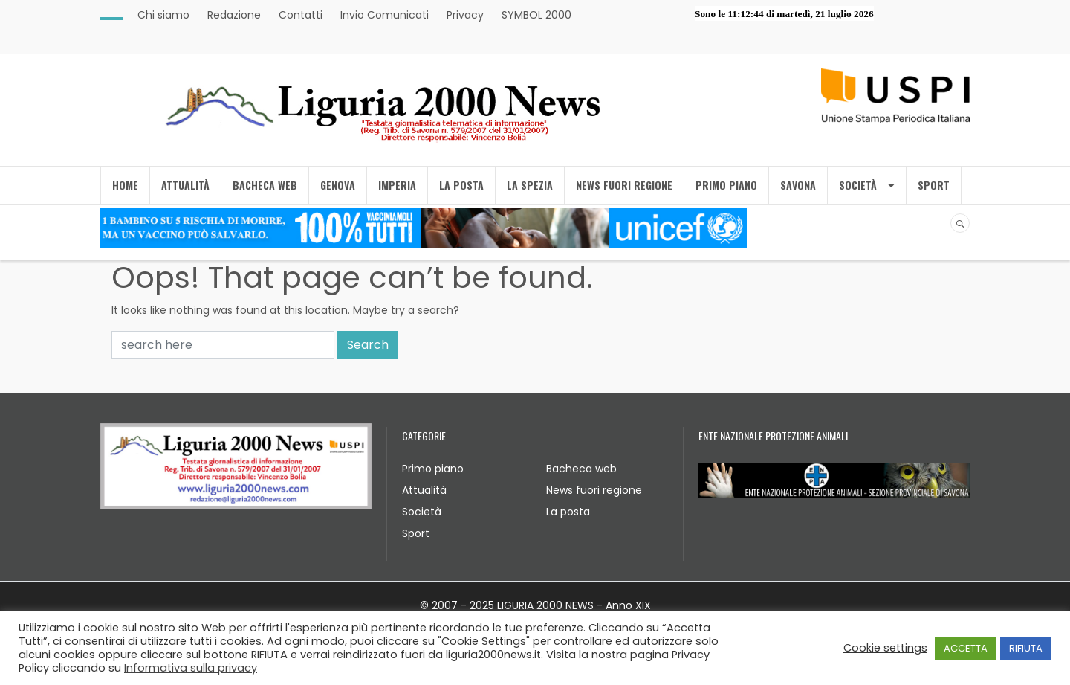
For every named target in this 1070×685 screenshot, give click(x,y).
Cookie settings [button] (885, 648)
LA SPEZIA (530, 185)
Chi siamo (163, 14)
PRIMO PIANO (726, 185)
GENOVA (337, 185)
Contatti (300, 14)
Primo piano (433, 468)
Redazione (234, 14)
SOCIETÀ (867, 185)
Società (421, 511)
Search (368, 344)
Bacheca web (581, 468)
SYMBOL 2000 (536, 14)
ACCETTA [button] (966, 648)
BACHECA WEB (265, 185)
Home (125, 185)
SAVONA (798, 185)
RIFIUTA (1026, 648)
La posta (568, 511)
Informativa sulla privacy (190, 667)
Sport (415, 533)
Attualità (424, 490)
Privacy (465, 14)
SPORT (934, 185)
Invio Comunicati (384, 14)
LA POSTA (461, 185)
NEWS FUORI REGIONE (624, 185)
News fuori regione (594, 490)
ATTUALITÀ (185, 185)
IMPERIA (397, 185)
